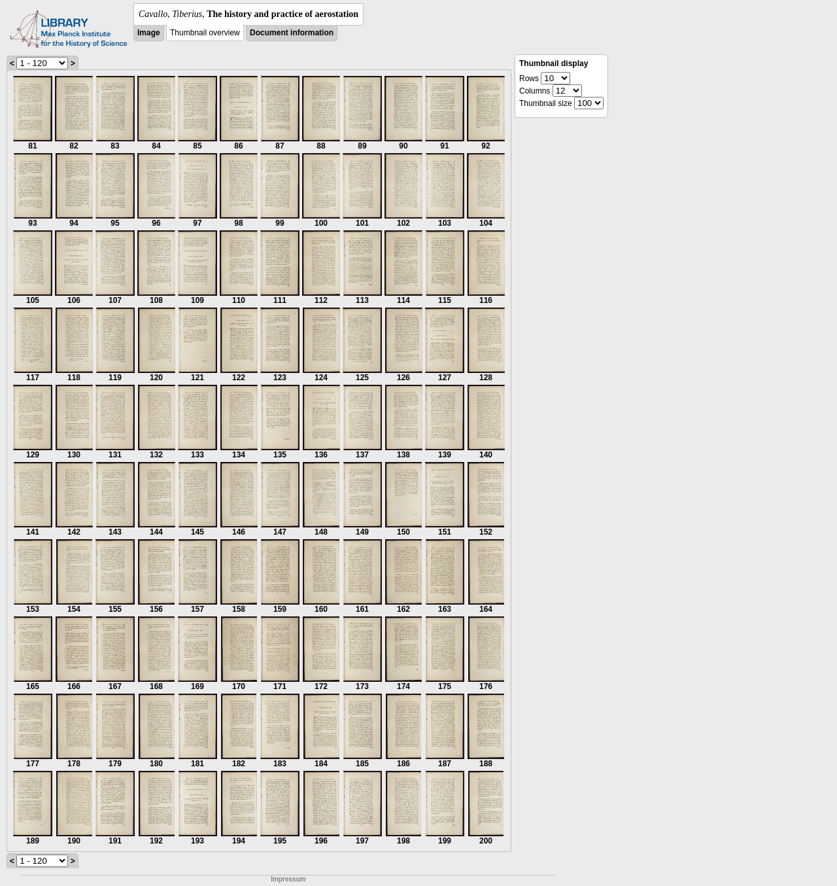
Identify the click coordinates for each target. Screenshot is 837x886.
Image (148, 32)
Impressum (288, 879)
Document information (291, 32)
